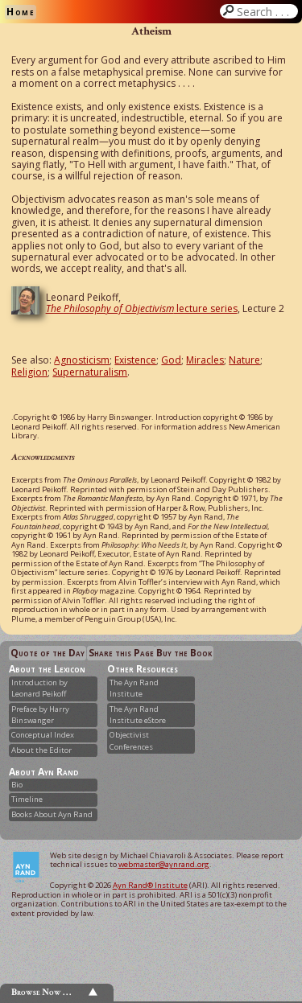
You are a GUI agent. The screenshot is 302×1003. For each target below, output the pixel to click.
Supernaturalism (89, 372)
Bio (17, 784)
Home (20, 11)
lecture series (142, 308)
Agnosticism (82, 360)
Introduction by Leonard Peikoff (39, 688)
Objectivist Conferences (131, 740)
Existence (135, 360)
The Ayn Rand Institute (134, 688)
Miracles (205, 360)
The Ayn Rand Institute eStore (138, 715)
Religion (29, 372)
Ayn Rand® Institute (150, 885)
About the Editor (41, 750)
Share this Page (121, 653)
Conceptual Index (42, 735)
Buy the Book (184, 653)
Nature (244, 360)
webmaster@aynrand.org (163, 864)
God (171, 360)
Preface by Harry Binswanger (40, 715)
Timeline (27, 799)
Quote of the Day (47, 653)
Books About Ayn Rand (52, 814)
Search (266, 11)
